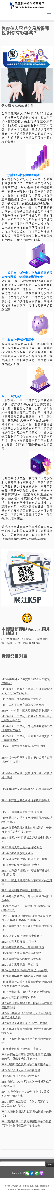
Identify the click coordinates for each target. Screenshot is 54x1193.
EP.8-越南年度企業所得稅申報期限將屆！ (26, 1064)
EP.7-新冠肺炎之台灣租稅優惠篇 (20, 1070)
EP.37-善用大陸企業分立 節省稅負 (21, 847)
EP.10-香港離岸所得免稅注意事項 (21, 1048)
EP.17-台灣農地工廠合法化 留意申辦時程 (25, 991)
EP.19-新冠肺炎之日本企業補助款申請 (24, 976)
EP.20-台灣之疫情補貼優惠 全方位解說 (24, 970)
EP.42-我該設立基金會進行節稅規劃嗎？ (25, 800)
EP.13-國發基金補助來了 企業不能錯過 (24, 1023)
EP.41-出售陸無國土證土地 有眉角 (21, 812)
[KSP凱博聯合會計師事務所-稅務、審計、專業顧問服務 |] (27, 5)
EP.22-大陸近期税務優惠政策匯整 (21, 958)
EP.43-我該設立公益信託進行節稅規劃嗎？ (26, 789)
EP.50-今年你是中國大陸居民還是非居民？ (26, 710)
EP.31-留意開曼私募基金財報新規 (21, 890)
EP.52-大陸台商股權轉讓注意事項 (21, 699)
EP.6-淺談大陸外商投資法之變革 (20, 1076)
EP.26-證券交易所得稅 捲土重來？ (21, 935)
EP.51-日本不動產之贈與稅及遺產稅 (22, 704)
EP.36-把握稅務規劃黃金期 (17, 853)
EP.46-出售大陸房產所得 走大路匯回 (23, 746)
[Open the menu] (49, 15)
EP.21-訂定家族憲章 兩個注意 (20, 964)
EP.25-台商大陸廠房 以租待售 (19, 941)
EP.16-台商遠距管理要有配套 (18, 997)
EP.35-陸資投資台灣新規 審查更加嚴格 (24, 859)
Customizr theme (39, 1189)
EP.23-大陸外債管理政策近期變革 (21, 953)
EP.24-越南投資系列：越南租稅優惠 (22, 947)
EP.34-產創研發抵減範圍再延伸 (20, 864)
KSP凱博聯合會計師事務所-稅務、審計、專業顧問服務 (30, 1186)
